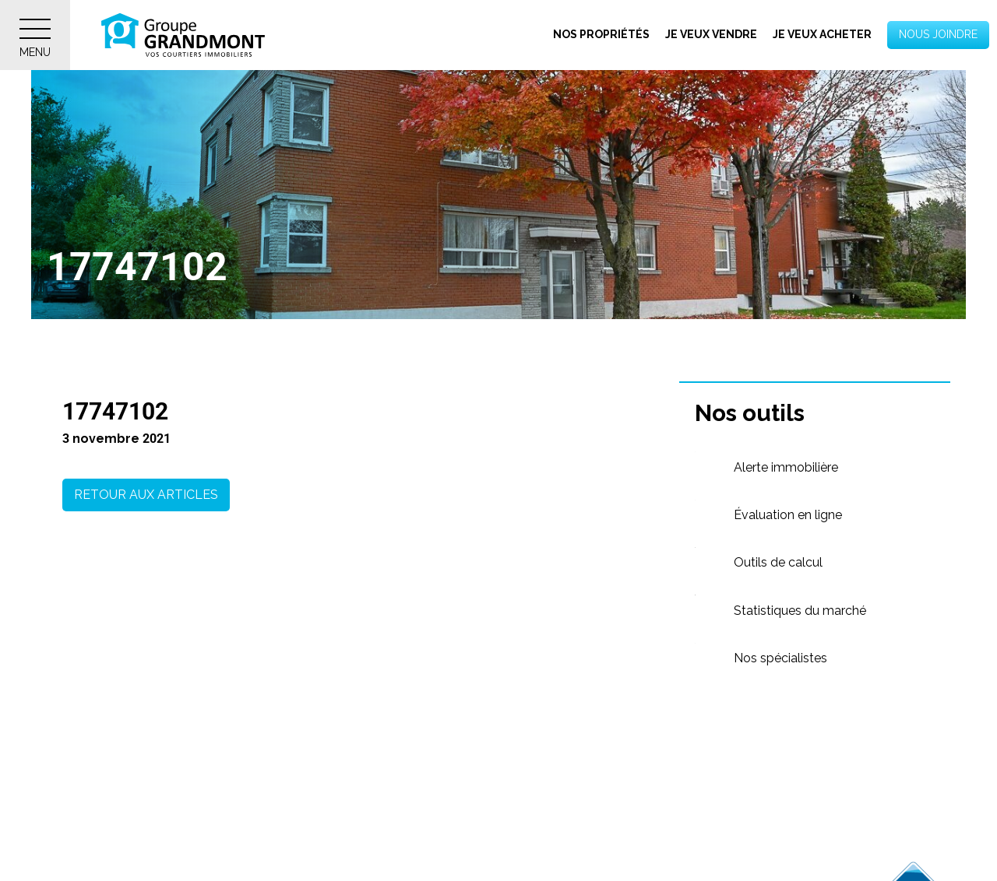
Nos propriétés (601, 34)
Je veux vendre (711, 34)
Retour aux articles (146, 494)
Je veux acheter (822, 34)
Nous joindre (938, 34)
